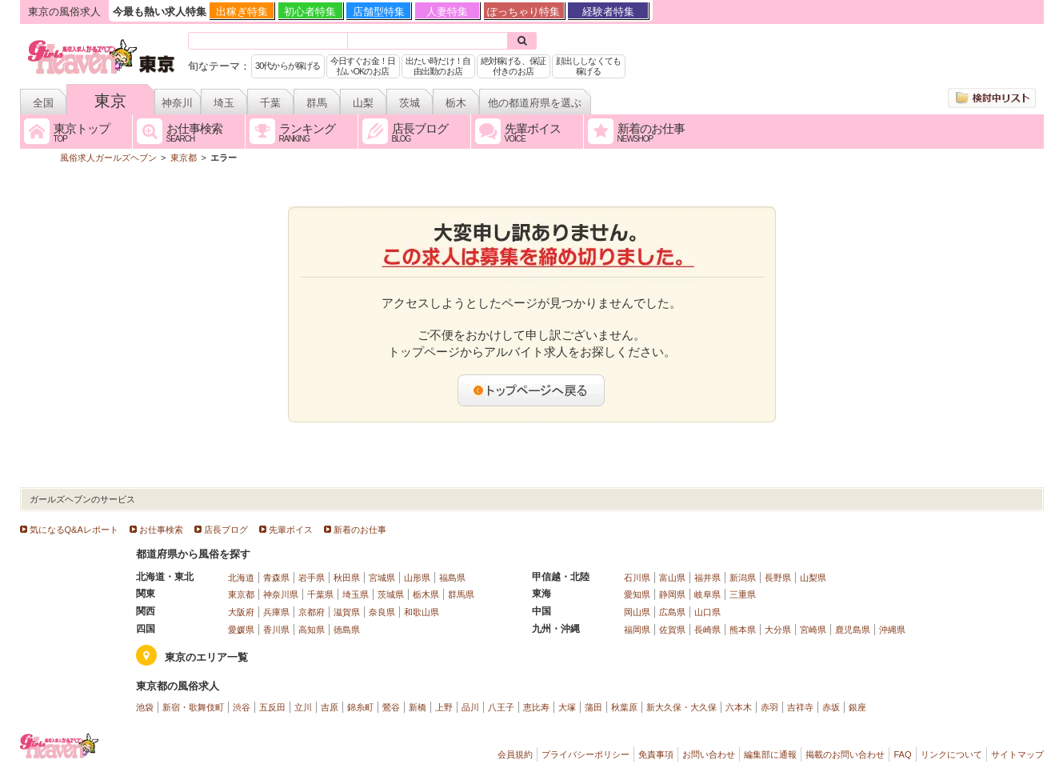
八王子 (501, 707)
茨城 (409, 103)
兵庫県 (276, 612)
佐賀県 (672, 629)
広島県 (672, 612)
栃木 (456, 103)
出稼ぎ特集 (242, 12)
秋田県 (347, 577)
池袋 (145, 707)
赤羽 (769, 707)
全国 (43, 103)
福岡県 (637, 629)
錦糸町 (360, 707)
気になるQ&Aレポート (74, 529)
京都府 (311, 612)
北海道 (241, 577)
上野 (444, 707)
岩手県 (311, 577)
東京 (110, 101)
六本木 (738, 707)
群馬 (316, 103)
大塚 (567, 707)
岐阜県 (707, 594)
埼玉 (224, 103)
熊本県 (742, 629)
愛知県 (637, 594)
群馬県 (461, 594)
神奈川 (177, 103)
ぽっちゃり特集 (523, 12)
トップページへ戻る (532, 390)
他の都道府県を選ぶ (534, 103)
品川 (470, 707)
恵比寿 (536, 707)
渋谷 (241, 707)
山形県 (417, 577)
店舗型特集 (379, 12)
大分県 (778, 629)
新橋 (417, 707)
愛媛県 (241, 629)
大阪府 (241, 612)
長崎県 (707, 629)
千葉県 (320, 594)
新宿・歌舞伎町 (193, 707)
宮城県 (382, 577)
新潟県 (742, 577)
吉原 (329, 707)
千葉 (270, 103)
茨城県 (391, 594)
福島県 (452, 577)
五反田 (272, 707)
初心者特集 (310, 12)
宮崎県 (813, 629)
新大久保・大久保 (681, 707)
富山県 (672, 577)
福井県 (707, 577)
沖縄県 (892, 629)
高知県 (311, 629)
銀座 (857, 707)
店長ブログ (226, 529)
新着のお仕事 (360, 529)
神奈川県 (280, 594)
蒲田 (593, 707)
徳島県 (347, 629)
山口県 (707, 612)
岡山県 (637, 612)
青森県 (276, 577)
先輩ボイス (291, 529)
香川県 (276, 629)
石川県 (637, 577)
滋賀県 (347, 612)
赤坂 (831, 707)
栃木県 (426, 594)
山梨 (363, 103)
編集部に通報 (770, 754)
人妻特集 (447, 12)
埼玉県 (355, 594)
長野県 (778, 577)
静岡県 (672, 594)
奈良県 (382, 612)
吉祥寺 (800, 707)
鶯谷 (391, 707)
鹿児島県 (852, 629)
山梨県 (813, 577)
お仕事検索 (161, 529)
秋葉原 (624, 707)
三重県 (742, 594)
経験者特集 (608, 12)
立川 (303, 707)
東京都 (241, 594)
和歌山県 (421, 612)
